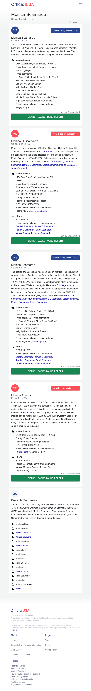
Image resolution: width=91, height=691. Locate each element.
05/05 (13, 671)
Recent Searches (18, 666)
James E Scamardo (44, 226)
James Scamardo (19, 168)
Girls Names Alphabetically (22, 679)
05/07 (18, 668)
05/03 (23, 671)
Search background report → (65, 30)
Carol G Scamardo (46, 151)
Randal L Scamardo (31, 165)
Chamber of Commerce (20, 655)
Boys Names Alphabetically (22, 685)
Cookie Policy (51, 650)
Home (13, 640)
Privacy (48, 645)
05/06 (23, 668)
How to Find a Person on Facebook (25, 674)
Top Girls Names (18, 682)
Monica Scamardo (68, 165)
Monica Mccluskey (21, 532)
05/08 (13, 668)
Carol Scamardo (50, 165)
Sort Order (73, 22)
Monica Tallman (20, 571)
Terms (47, 640)
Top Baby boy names (19, 677)
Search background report (45, 117)
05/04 (18, 671)
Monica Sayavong (21, 537)
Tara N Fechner (27, 412)
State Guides (16, 650)
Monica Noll (18, 588)
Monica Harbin (19, 545)
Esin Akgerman (64, 285)
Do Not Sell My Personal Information (26, 645)
